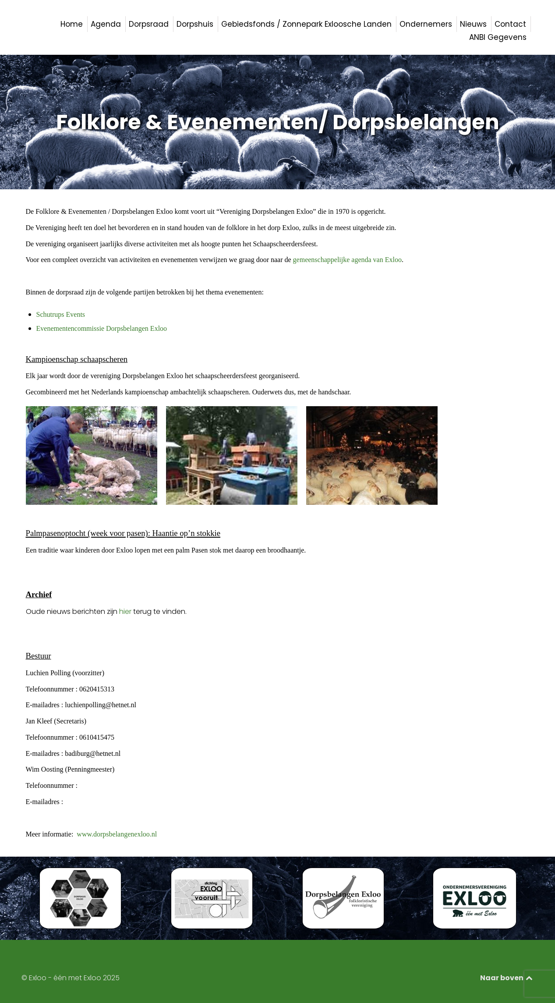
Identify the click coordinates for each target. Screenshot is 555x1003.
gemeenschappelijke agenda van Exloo (347, 259)
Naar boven (507, 978)
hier (125, 611)
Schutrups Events (60, 314)
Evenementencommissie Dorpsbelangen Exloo (101, 328)
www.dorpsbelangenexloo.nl (117, 834)
